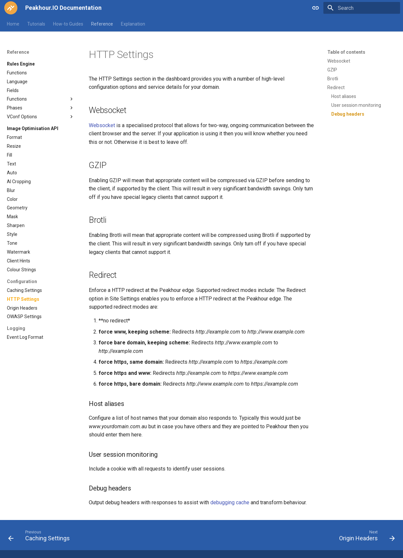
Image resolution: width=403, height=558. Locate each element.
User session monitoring (356, 105)
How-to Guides (68, 24)
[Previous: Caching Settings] (41, 537)
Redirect (336, 87)
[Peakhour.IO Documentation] (10, 7)
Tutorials (36, 24)
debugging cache (229, 502)
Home (13, 24)
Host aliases (343, 96)
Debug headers (347, 114)
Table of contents (346, 52)
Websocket (338, 61)
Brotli (332, 78)
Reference (102, 24)
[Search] (361, 8)
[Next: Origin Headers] (365, 537)
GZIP (332, 69)
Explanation (133, 24)
